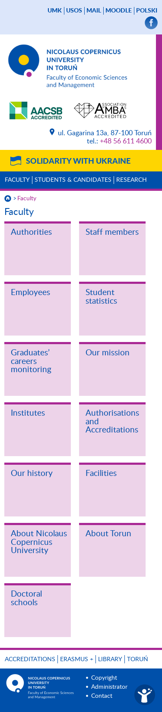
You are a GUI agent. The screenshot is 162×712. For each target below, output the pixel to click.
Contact (101, 696)
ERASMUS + (76, 659)
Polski (146, 11)
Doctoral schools (26, 598)
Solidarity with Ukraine (78, 161)
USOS (74, 11)
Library (110, 659)
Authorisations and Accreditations (112, 421)
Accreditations (30, 659)
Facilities (101, 473)
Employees (30, 293)
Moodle (118, 11)
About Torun (108, 534)
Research (131, 180)
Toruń (137, 659)
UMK (55, 11)
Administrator (109, 687)
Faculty (17, 180)
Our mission (108, 353)
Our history (32, 473)
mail (93, 11)
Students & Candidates (73, 180)
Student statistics (101, 297)
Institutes (28, 413)
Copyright (104, 678)
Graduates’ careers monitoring (31, 361)
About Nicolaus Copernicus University (39, 542)
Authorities (31, 232)
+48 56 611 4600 (126, 141)
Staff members (112, 232)
